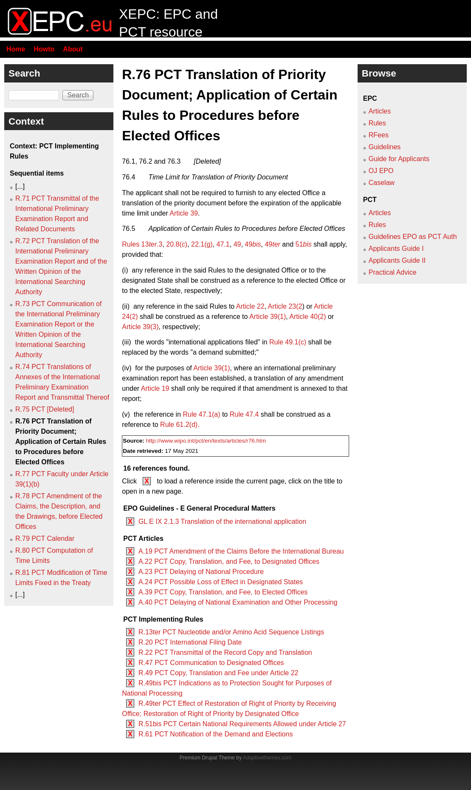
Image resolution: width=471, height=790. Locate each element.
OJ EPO (381, 170)
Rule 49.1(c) (287, 342)
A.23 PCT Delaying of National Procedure (201, 571)
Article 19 (155, 388)
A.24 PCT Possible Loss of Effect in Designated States (220, 581)
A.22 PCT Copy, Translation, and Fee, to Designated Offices (228, 561)
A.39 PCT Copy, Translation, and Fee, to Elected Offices (222, 592)
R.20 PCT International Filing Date (190, 642)
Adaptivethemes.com (267, 758)
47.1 (223, 244)
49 (237, 244)
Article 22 (250, 306)
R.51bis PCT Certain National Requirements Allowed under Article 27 (242, 723)
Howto (44, 49)
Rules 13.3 (142, 244)
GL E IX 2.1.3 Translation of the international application (222, 521)
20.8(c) (176, 244)
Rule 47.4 (244, 414)
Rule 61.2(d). (180, 424)
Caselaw (382, 182)
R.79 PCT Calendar (44, 538)
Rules (377, 123)
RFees (379, 135)
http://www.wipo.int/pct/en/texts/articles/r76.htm (206, 441)
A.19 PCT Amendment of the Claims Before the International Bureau (241, 551)
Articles (380, 111)
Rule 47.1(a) (201, 414)
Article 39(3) (140, 326)
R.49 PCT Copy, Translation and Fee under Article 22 (218, 672)
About (72, 49)
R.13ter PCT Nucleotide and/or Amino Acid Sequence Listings (231, 632)
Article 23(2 (285, 306)
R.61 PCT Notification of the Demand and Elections (215, 734)
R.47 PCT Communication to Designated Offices (211, 662)
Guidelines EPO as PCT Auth (413, 236)
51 (304, 244)
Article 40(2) (307, 316)
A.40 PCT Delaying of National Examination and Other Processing (237, 602)
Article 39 (183, 213)
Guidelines (385, 147)
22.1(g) (202, 244)
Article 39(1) (267, 316)
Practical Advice (393, 272)
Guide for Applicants (399, 158)
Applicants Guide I (396, 248)
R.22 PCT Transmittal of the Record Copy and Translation (225, 652)
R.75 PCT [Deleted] (44, 409)
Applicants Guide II (397, 260)
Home (15, 49)
